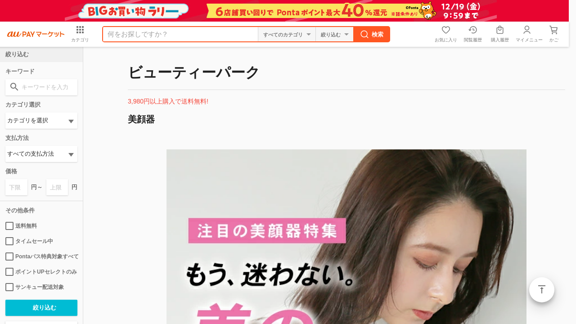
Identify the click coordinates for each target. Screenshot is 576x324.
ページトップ (541, 289)
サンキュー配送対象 (34, 287)
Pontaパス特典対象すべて (41, 256)
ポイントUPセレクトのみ (41, 272)
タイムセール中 (29, 241)
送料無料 (21, 226)
